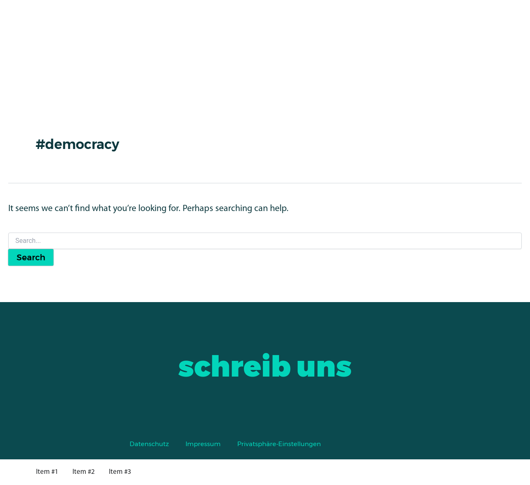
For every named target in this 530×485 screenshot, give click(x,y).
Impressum (203, 444)
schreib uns (265, 366)
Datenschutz (149, 444)
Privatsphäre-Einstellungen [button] (279, 444)
